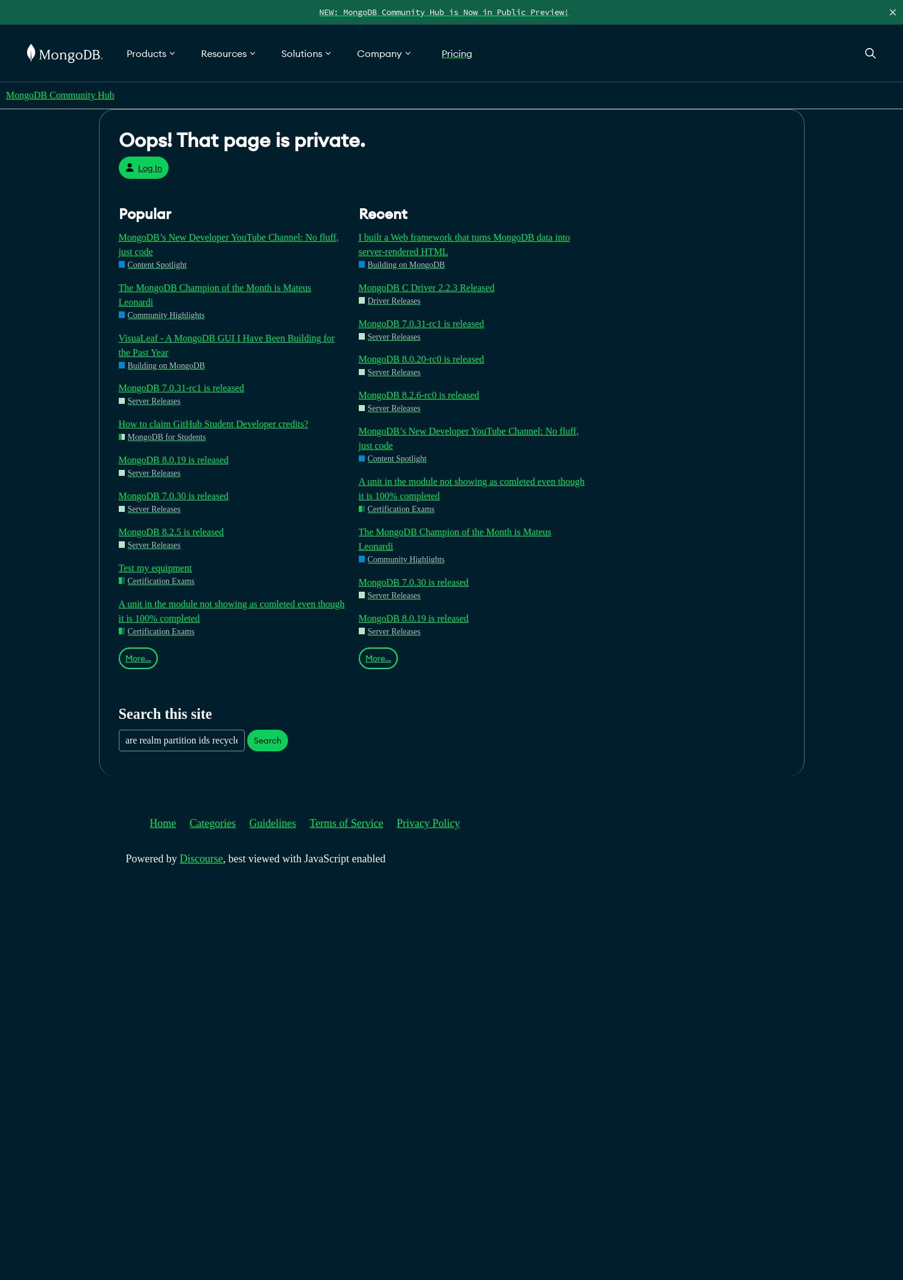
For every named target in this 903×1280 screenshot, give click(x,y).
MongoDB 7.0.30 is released (174, 496)
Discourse (201, 859)
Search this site (165, 714)
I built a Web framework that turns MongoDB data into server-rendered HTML (465, 244)
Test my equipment (155, 568)
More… (138, 658)
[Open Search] (871, 53)
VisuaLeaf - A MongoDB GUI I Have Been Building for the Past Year (227, 345)
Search (267, 740)
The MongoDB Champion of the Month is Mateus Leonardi (215, 295)
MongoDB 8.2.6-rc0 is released (419, 395)
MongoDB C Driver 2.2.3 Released (427, 288)
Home (163, 823)
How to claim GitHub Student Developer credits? (213, 424)
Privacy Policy (428, 823)
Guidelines (273, 823)
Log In (143, 168)
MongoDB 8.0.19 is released (174, 460)
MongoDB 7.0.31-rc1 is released (181, 388)
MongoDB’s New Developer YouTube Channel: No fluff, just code (229, 244)
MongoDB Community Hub (60, 95)
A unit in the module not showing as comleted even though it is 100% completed (232, 611)
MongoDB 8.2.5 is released (171, 532)
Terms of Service (346, 823)
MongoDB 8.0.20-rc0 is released (421, 359)
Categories (213, 823)
